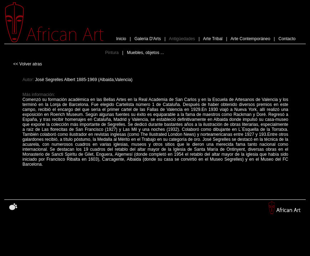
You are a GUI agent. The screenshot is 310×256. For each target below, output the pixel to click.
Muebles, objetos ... (145, 52)
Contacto (286, 38)
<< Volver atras (27, 64)
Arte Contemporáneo (250, 38)
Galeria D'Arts (147, 38)
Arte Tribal (213, 38)
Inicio (121, 38)
